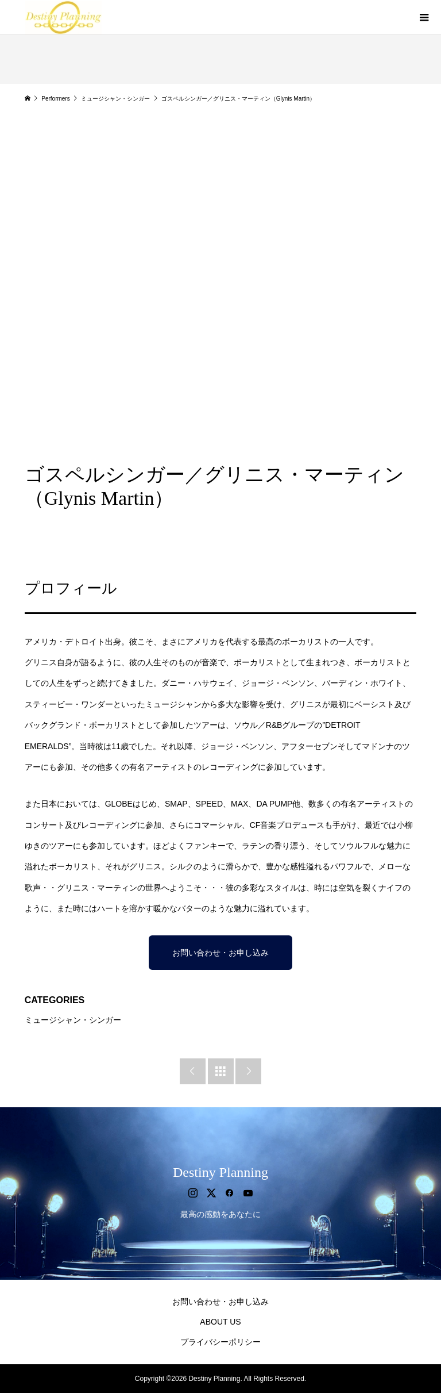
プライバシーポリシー (220, 1341)
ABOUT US (220, 1321)
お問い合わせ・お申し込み (220, 952)
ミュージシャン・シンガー (73, 1019)
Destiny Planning (220, 1172)
